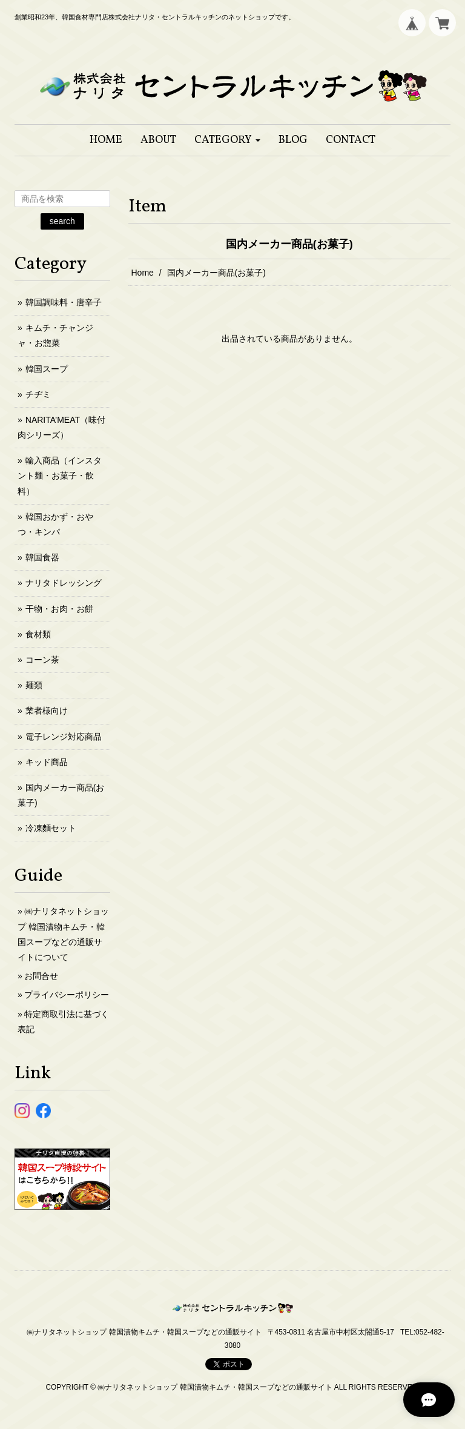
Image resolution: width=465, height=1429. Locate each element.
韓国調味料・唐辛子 (63, 302)
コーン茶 (42, 660)
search (62, 221)
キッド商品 (46, 762)
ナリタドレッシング (63, 583)
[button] (227, 140)
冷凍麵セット (50, 828)
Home (142, 272)
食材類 (38, 634)
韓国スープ (46, 369)
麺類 (33, 685)
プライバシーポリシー (66, 995)
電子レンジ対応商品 (63, 736)
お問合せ (41, 976)
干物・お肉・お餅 (59, 609)
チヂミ (38, 394)
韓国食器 (42, 557)
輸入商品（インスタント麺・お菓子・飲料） (60, 476)
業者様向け (46, 710)
